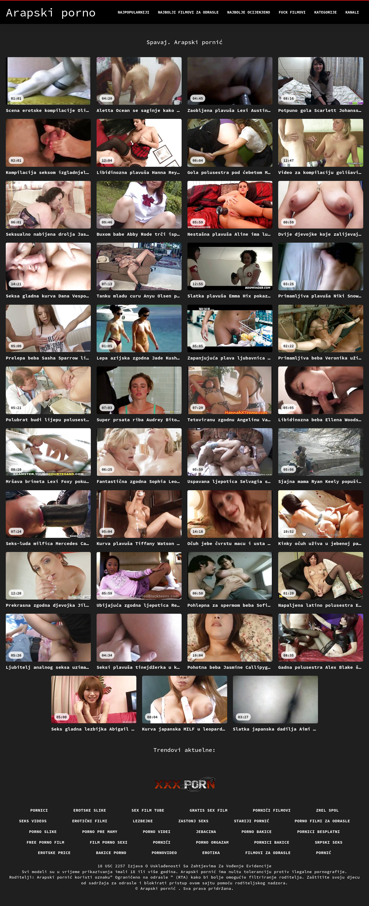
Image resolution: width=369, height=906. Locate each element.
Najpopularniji (133, 12)
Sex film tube (147, 810)
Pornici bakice (271, 842)
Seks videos (33, 820)
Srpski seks (328, 842)
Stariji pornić (251, 820)
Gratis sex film (208, 810)
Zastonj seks (193, 820)
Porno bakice (257, 831)
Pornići (161, 842)
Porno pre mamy (100, 831)
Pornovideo (164, 852)
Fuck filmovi (292, 12)
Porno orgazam (212, 842)
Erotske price (54, 852)
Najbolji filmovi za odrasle (188, 12)
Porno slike (43, 831)
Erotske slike (89, 810)
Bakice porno (111, 852)
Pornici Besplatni (318, 831)
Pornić (323, 852)
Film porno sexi (108, 842)
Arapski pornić (159, 888)
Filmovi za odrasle (268, 852)
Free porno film (45, 842)
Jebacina (206, 831)
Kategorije (325, 12)
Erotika (211, 852)
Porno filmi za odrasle (322, 820)
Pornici (39, 810)
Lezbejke (143, 820)
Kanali (352, 12)
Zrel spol (327, 810)
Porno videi (156, 831)
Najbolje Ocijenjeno (248, 12)
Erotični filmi (90, 820)
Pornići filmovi (272, 810)
